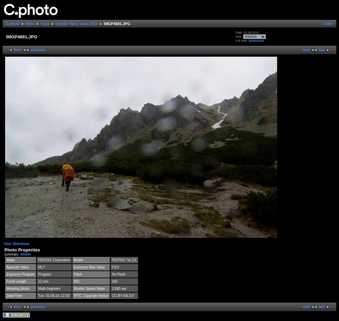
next (306, 50)
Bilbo (30, 24)
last (322, 50)
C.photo (12, 24)
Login (328, 23)
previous (38, 50)
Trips (44, 24)
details (25, 254)
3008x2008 (256, 40)
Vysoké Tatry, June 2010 (76, 24)
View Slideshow (16, 244)
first (17, 50)
